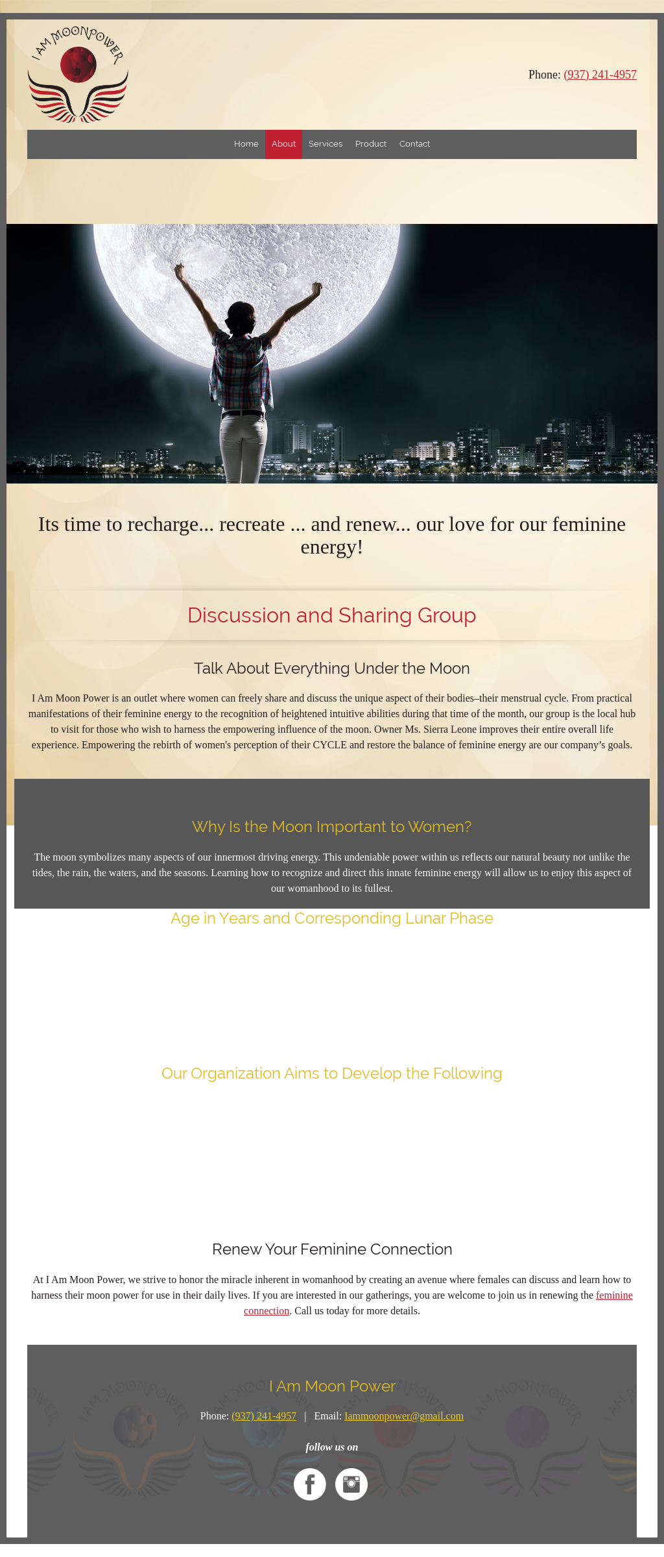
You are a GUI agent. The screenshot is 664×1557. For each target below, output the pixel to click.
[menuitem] (246, 144)
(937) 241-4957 (600, 74)
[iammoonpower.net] (77, 74)
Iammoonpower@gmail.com (404, 1415)
